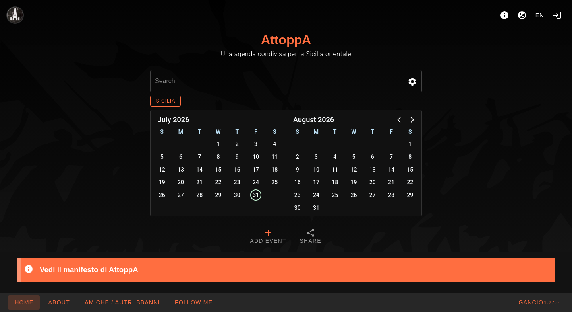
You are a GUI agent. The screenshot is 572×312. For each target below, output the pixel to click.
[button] (412, 81)
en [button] (539, 15)
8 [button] (218, 157)
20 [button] (181, 182)
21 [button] (199, 182)
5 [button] (162, 157)
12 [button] (162, 169)
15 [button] (218, 169)
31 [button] (256, 195)
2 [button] (237, 144)
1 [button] (218, 144)
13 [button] (181, 169)
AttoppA (286, 40)
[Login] (557, 15)
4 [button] (274, 144)
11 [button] (274, 157)
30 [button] (237, 195)
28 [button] (199, 195)
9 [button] (237, 157)
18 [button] (274, 169)
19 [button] (162, 182)
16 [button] (237, 169)
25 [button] (274, 182)
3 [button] (255, 144)
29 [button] (218, 195)
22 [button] (218, 182)
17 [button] (256, 169)
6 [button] (180, 157)
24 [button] (256, 182)
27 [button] (181, 195)
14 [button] (199, 169)
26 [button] (162, 195)
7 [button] (199, 157)
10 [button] (256, 157)
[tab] (267, 237)
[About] (504, 15)
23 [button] (237, 182)
